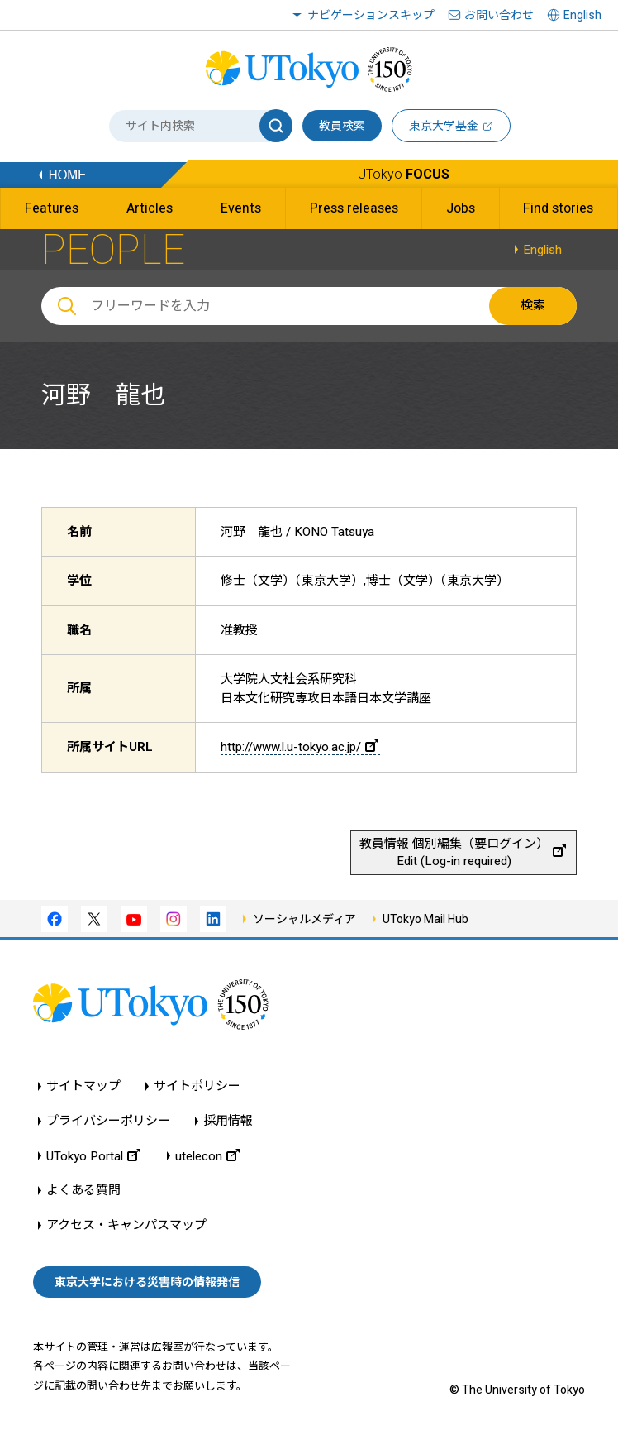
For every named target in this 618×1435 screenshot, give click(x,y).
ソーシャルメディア (304, 919)
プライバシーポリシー (108, 1121)
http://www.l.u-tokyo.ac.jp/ (299, 746)
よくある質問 (83, 1190)
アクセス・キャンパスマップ (126, 1225)
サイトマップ (83, 1086)
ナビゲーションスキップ (371, 15)
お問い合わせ (499, 15)
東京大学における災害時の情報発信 (147, 1282)
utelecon (207, 1156)
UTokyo (403, 174)
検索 (533, 305)
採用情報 (228, 1121)
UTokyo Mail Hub (425, 919)
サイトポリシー (197, 1086)
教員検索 (342, 125)
